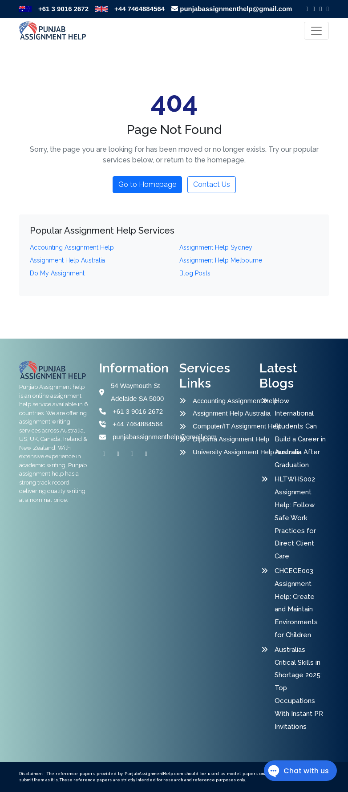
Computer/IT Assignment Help (227, 426)
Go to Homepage (147, 184)
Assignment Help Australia (227, 413)
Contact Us (211, 184)
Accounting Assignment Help (227, 400)
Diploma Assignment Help (227, 439)
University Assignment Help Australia (227, 452)
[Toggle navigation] (316, 31)
